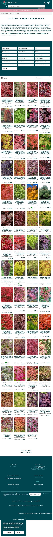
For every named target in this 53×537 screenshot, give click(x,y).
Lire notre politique (7, 528)
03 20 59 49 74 (42, 466)
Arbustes (6, 13)
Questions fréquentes (25, 505)
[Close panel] (25, 518)
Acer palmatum (16, 13)
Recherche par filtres (41, 8)
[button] (41, 2)
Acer (11, 13)
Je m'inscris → (45, 494)
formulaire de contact (39, 467)
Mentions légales (36, 505)
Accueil (2, 13)
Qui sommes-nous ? (14, 505)
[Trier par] (43, 77)
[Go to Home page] (9, 3)
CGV (42, 505)
